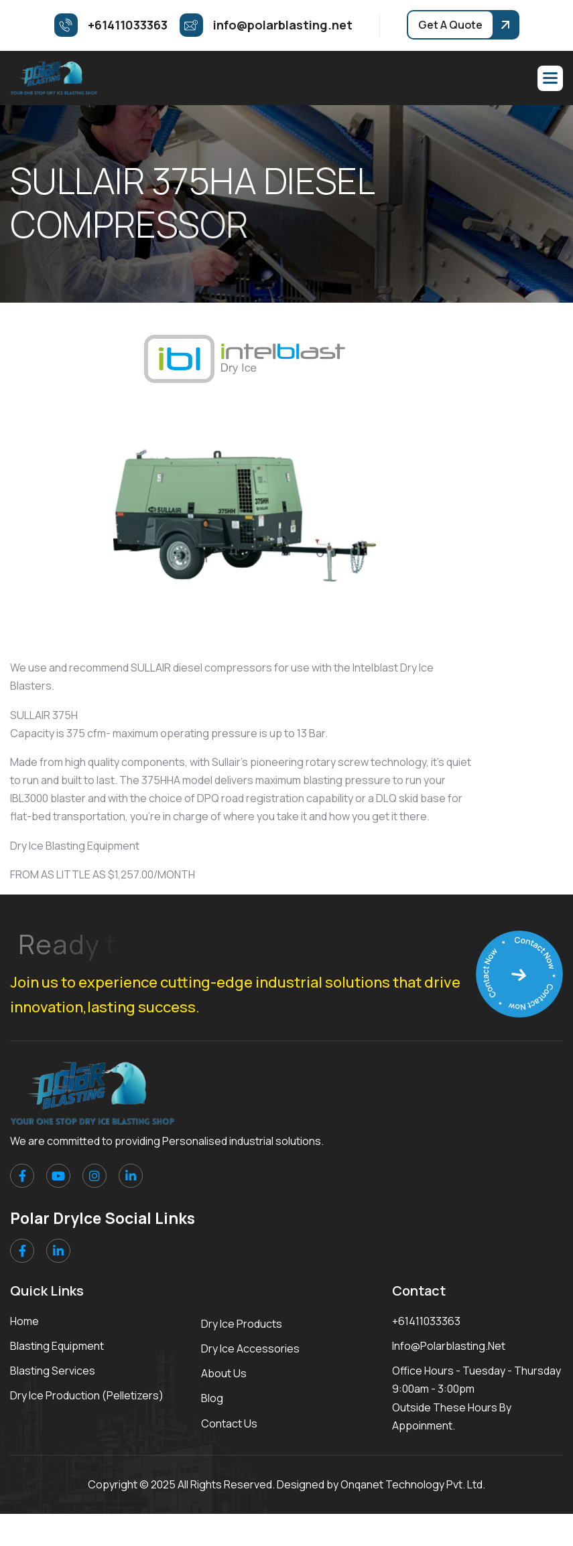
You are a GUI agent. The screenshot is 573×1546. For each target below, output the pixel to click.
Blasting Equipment (57, 1345)
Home (24, 1321)
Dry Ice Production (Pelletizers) (87, 1395)
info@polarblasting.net (448, 1345)
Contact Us (229, 1423)
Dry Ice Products (241, 1323)
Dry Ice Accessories (250, 1348)
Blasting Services (52, 1370)
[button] (550, 78)
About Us (224, 1373)
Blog (212, 1398)
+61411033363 (426, 1321)
